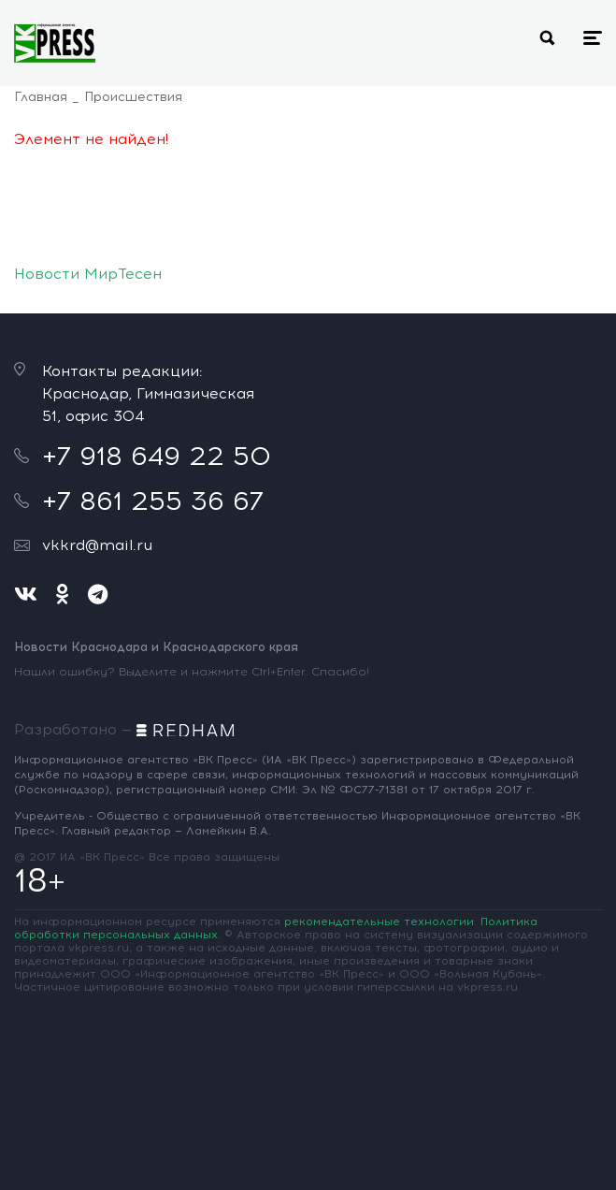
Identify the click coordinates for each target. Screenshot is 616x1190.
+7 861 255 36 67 (153, 500)
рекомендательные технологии (379, 921)
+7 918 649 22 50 (156, 456)
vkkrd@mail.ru (97, 545)
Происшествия (133, 97)
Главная (40, 97)
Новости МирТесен (88, 274)
